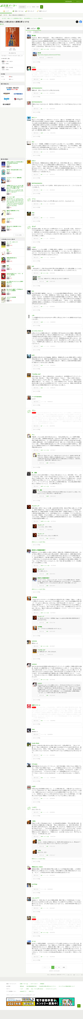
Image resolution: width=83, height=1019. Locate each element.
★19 (42, 133)
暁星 (8, 265)
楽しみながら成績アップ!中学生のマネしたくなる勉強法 (15, 290)
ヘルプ (21, 988)
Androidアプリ (23, 991)
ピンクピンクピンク (37, 331)
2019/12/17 (52, 257)
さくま (34, 941)
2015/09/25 (52, 812)
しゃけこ (34, 807)
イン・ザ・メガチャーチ (12, 242)
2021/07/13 (52, 151)
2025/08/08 (52, 49)
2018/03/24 (52, 365)
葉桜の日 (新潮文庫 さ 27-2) (13, 210)
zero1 (39, 276)
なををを (34, 641)
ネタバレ (37, 32)
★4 (47, 585)
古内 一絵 (9, 276)
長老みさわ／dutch (37, 867)
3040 (33, 729)
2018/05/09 (52, 322)
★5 (41, 79)
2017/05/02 (53, 565)
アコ (33, 434)
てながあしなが (36, 374)
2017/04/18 (52, 612)
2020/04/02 (52, 238)
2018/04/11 (52, 346)
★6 (41, 217)
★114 (42, 565)
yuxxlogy (34, 884)
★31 (42, 450)
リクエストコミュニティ (51, 988)
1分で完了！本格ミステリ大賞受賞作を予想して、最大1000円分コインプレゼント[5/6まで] (22, 18)
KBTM (33, 67)
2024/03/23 (52, 79)
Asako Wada (35, 743)
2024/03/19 (52, 93)
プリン (34, 410)
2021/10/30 (52, 132)
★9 (41, 679)
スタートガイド (34, 983)
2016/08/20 (50, 734)
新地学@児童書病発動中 (38, 550)
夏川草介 (8, 298)
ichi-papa (34, 764)
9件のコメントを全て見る (38, 858)
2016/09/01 (52, 720)
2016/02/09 (52, 777)
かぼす (34, 786)
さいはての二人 (10, 218)
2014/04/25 (52, 956)
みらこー (34, 117)
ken (33, 291)
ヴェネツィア (35, 506)
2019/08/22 (52, 306)
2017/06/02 (52, 486)
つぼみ (34, 821)
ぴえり (34, 160)
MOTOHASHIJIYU (37, 88)
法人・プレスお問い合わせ (37, 988)
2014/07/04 (52, 932)
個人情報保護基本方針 (32, 986)
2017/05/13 (53, 521)
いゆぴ (8, 292)
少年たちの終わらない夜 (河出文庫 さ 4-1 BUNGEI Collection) (15, 162)
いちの (34, 247)
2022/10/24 (52, 108)
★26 (42, 322)
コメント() (46, 49)
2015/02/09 (50, 889)
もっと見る (18, 235)
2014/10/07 (52, 908)
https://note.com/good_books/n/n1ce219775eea (49, 54)
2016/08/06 (52, 755)
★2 (41, 152)
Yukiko (34, 917)
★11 (42, 257)
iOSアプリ (31, 991)
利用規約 (42, 983)
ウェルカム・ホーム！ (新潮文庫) (14, 177)
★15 (42, 346)
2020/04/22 (52, 217)
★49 (42, 836)
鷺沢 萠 (5, 15)
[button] (41, 7)
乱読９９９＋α (36, 705)
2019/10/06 (52, 273)
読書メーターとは (24, 983)
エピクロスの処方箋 (11, 297)
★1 (41, 108)
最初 (45, 967)
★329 (42, 521)
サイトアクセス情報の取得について (67, 986)
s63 (33, 266)
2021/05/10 (52, 190)
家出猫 (34, 35)
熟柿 (8, 250)
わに (33, 141)
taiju (33, 212)
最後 (64, 967)
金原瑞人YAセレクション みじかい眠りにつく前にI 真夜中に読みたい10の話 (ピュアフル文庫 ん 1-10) (15, 187)
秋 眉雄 (34, 472)
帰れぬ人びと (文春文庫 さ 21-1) (14, 226)
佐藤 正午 (9, 251)
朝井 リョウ (9, 284)
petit (33, 355)
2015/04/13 (52, 875)
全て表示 (29, 32)
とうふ (34, 198)
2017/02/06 (52, 679)
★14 (42, 612)
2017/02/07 (52, 646)
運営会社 (22, 986)
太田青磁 (34, 597)
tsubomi (34, 664)
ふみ (33, 315)
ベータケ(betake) (37, 396)
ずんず (34, 226)
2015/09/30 (52, 798)
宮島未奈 (8, 259)
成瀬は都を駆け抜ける (12, 257)
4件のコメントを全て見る (38, 542)
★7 (41, 426)
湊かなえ (8, 267)
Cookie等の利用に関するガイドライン (47, 986)
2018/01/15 (50, 401)
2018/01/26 (52, 387)
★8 (47, 463)
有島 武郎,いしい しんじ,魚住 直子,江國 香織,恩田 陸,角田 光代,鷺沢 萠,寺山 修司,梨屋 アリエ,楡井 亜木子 (15, 191)
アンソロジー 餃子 (11, 197)
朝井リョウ (9, 243)
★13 (48, 496)
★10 (42, 49)
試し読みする (12, 53)
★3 (41, 93)
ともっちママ (35, 898)
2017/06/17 (52, 450)
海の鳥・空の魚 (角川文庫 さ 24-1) (14, 169)
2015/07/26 (52, 836)
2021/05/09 (52, 203)
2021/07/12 (52, 174)
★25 (42, 486)
